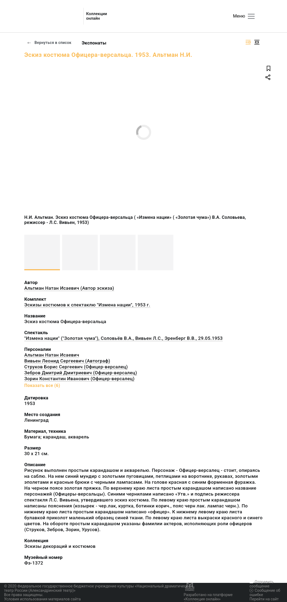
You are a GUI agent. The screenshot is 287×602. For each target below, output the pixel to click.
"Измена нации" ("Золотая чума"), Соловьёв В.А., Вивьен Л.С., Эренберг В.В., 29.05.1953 (123, 338)
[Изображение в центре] (256, 42)
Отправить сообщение (261, 584)
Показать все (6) (42, 385)
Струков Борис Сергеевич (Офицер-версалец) (76, 366)
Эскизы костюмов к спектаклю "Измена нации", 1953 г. (87, 304)
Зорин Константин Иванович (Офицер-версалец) (79, 378)
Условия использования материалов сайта (42, 599)
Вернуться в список (49, 42)
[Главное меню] (251, 16)
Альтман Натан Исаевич (51, 355)
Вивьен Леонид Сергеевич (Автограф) (67, 361)
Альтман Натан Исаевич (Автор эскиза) (69, 288)
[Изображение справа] (248, 42)
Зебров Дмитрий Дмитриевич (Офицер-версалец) (80, 372)
